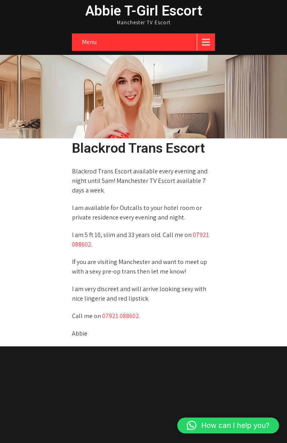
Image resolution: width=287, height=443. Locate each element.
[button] (228, 425)
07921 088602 (120, 316)
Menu (89, 42)
